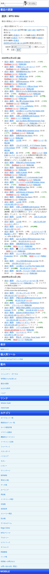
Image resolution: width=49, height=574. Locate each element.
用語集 (3, 494)
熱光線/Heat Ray (22, 187)
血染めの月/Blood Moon (25, 313)
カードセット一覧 (7, 418)
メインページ (5, 369)
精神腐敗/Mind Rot (23, 72)
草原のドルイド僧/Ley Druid (27, 86)
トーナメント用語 (7, 499)
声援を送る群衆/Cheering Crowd (28, 298)
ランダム (32, 3)
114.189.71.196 (10, 335)
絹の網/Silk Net (22, 76)
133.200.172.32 (18, 263)
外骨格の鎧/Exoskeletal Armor (27, 131)
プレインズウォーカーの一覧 (27, 281)
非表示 (16, 35)
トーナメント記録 (7, 442)
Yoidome (13, 283)
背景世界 (4, 509)
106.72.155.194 (40, 217)
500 (38, 30)
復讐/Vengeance (22, 81)
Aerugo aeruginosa (11, 330)
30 (18, 30)
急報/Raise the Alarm (24, 135)
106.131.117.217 (10, 295)
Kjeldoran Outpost (23, 62)
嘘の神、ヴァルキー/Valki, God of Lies (30, 271)
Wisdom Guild (6, 403)
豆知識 (3, 504)
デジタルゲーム (6, 523)
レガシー (4, 466)
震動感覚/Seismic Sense (25, 244)
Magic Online (5, 528)
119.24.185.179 (10, 204)
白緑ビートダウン (23, 322)
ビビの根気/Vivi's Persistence (27, 303)
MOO (15, 246)
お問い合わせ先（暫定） (9, 566)
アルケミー (5, 538)
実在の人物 (5, 480)
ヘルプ (3, 393)
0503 (19, 113)
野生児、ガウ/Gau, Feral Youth (28, 337)
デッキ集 (4, 485)
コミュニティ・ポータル (9, 374)
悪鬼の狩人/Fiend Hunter (25, 163)
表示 (34, 35)
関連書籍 (4, 552)
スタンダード (5, 451)
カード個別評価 (6, 427)
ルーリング (5, 490)
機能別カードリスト (8, 437)
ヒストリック (5, 542)
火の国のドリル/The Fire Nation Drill (30, 111)
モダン (3, 461)
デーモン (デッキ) (23, 293)
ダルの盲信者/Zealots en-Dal (27, 261)
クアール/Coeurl (22, 327)
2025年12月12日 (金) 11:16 (14, 43)
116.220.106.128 (10, 325)
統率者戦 (4, 475)
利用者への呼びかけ (8, 561)
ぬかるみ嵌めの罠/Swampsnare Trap (30, 121)
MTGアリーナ (6, 533)
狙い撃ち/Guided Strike (25, 101)
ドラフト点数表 (6, 432)
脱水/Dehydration (23, 168)
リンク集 (4, 557)
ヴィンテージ (5, 470)
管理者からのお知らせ (8, 379)
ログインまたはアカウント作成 (12, 359)
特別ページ (5, 349)
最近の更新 (5, 384)
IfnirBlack (7, 64)
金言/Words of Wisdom (25, 192)
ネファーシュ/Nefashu (24, 106)
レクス (12, 155)
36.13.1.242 (8, 229)
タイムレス (5, 547)
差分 (6, 62)
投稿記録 (22, 64)
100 (29, 30)
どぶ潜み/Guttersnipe (24, 96)
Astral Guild (5, 408)
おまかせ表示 (5, 388)
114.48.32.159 (31, 310)
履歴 (11, 62)
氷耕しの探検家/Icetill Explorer (27, 116)
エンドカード (21, 332)
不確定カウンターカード (25, 67)
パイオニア (5, 456)
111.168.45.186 (10, 315)
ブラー (14, 305)
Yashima (19, 273)
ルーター (19, 226)
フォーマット (5, 447)
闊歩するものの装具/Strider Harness (30, 91)
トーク (15, 64)
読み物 (3, 518)
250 (33, 30)
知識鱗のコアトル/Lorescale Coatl (29, 177)
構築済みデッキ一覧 (8, 423)
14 (15, 30)
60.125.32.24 (24, 241)
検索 (25, 2)
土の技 (18, 140)
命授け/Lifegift (21, 172)
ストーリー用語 (6, 514)
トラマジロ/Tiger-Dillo (26, 249)
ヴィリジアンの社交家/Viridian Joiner (30, 182)
